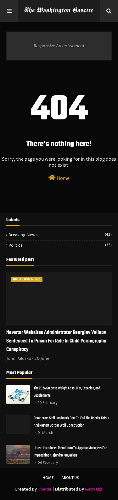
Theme (45, 489)
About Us (70, 477)
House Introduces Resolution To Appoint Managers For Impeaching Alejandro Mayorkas (70, 452)
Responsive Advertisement (59, 46)
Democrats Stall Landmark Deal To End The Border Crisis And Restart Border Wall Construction (71, 422)
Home (59, 178)
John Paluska (19, 358)
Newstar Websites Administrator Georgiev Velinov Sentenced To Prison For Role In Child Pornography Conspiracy (56, 341)
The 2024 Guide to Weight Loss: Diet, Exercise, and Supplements (67, 392)
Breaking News (60, 235)
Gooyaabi (94, 489)
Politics (60, 245)
